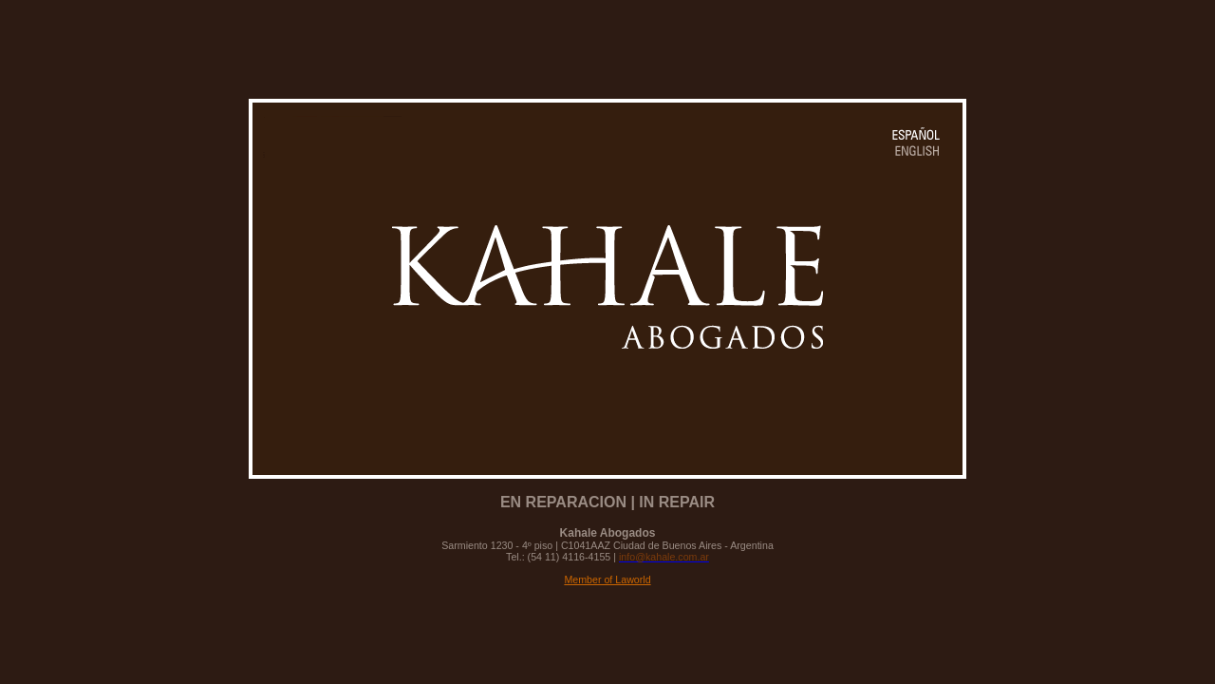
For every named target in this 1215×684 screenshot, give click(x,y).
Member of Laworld (607, 579)
